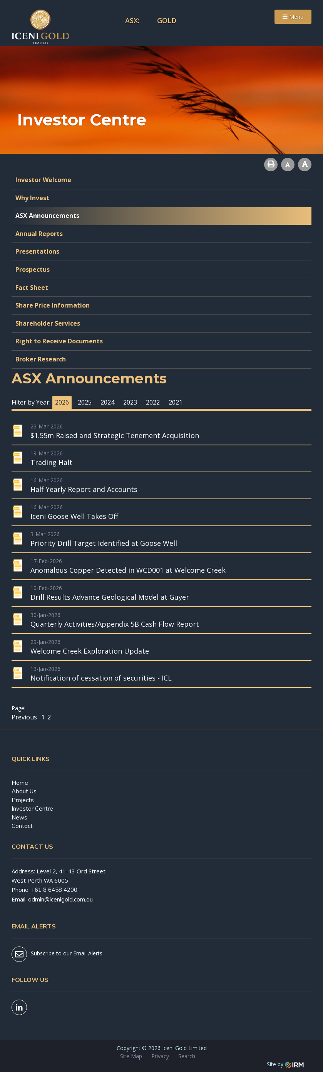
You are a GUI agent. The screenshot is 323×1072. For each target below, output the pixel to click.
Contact (22, 826)
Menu (293, 16)
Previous (25, 717)
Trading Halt (51, 462)
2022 (153, 402)
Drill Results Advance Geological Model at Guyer (109, 597)
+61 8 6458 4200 (54, 889)
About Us (24, 791)
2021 (175, 402)
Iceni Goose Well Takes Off (74, 516)
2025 (85, 402)
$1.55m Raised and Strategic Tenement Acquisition (114, 435)
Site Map (131, 1056)
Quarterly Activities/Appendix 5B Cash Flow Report (114, 624)
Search (186, 1056)
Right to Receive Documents (59, 341)
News (19, 817)
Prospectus (32, 269)
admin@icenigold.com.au (60, 899)
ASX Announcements (47, 215)
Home (20, 782)
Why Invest (32, 198)
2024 (107, 402)
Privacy (160, 1056)
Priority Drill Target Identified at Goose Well (103, 543)
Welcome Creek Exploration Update (89, 651)
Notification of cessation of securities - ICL (101, 677)
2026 (62, 402)
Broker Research (40, 359)
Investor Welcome (43, 180)
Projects (23, 800)
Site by (285, 1064)
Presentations (37, 251)
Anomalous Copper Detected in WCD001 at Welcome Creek (128, 570)
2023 (130, 402)
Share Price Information (52, 305)
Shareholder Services (47, 323)
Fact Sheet (31, 287)
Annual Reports (39, 233)
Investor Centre (32, 808)
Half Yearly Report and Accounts (83, 489)
